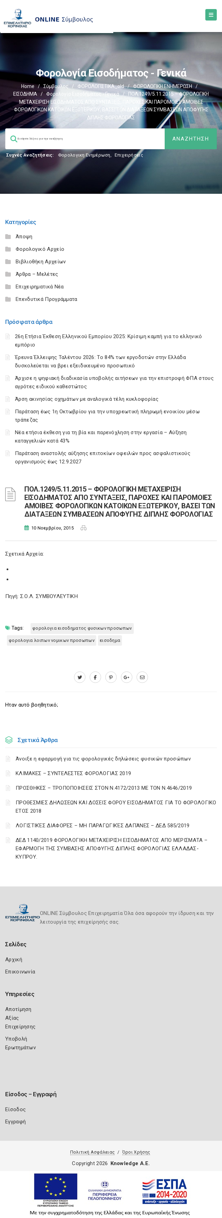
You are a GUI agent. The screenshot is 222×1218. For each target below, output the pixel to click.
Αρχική (13, 959)
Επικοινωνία (20, 972)
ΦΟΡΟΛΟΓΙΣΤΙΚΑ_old (100, 86)
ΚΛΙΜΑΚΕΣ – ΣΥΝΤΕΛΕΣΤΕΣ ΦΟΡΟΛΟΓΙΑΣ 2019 (73, 773)
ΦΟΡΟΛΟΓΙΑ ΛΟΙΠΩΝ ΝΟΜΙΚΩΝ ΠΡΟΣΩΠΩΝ (51, 640)
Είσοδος (15, 1109)
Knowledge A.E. (130, 1163)
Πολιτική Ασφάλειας (92, 1152)
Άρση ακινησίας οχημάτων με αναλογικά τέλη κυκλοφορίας (86, 399)
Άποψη (24, 236)
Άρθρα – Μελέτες (37, 274)
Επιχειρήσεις (129, 155)
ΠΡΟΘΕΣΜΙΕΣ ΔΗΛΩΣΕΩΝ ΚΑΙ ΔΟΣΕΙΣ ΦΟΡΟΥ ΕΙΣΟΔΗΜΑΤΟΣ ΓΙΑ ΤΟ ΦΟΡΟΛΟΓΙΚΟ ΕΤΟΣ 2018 (116, 806)
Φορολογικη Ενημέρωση (84, 155)
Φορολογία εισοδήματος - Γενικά (82, 94)
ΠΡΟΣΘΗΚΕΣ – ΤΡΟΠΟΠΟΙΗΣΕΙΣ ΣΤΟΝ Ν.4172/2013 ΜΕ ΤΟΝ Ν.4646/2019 (104, 788)
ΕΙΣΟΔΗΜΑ (25, 94)
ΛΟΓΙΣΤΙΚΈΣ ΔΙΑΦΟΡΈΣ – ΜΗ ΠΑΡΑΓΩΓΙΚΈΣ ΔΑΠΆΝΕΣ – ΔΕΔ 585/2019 (103, 825)
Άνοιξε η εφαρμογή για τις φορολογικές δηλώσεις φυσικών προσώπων (103, 759)
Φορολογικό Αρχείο (40, 249)
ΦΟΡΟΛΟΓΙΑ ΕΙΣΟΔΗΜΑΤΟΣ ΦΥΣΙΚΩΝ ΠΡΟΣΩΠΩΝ (82, 628)
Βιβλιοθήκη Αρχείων (41, 261)
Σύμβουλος (55, 86)
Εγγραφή (15, 1122)
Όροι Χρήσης (136, 1152)
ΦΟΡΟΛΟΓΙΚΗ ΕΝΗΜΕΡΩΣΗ (162, 86)
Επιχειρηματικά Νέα (40, 287)
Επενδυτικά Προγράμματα (46, 299)
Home (27, 86)
